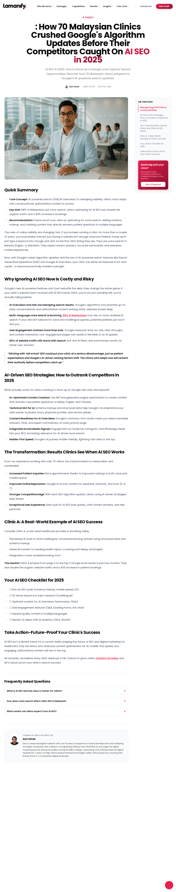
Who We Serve (45, 6)
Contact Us (146, 6)
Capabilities (79, 6)
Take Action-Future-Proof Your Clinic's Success (152, 152)
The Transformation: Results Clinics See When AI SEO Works (153, 128)
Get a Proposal (153, 184)
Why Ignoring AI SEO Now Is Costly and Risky (153, 109)
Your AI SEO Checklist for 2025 (152, 145)
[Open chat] (169, 885)
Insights (108, 6)
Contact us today (107, 658)
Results (95, 6)
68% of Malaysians (75, 315)
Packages (63, 6)
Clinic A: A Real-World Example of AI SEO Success (153, 137)
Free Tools (123, 6)
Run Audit (164, 6)
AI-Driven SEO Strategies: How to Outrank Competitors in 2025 (154, 118)
